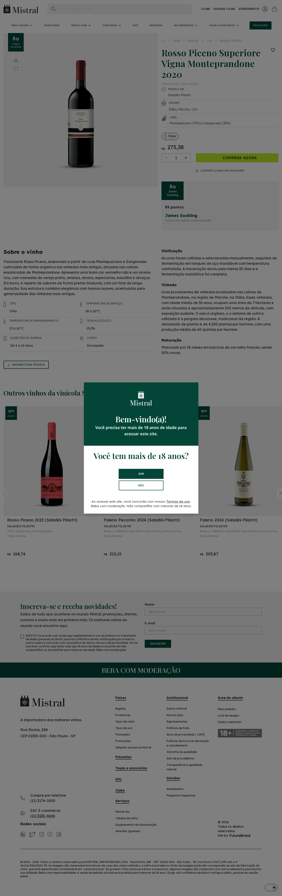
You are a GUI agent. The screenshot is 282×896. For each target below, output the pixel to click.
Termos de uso (178, 502)
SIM (141, 473)
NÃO (141, 485)
